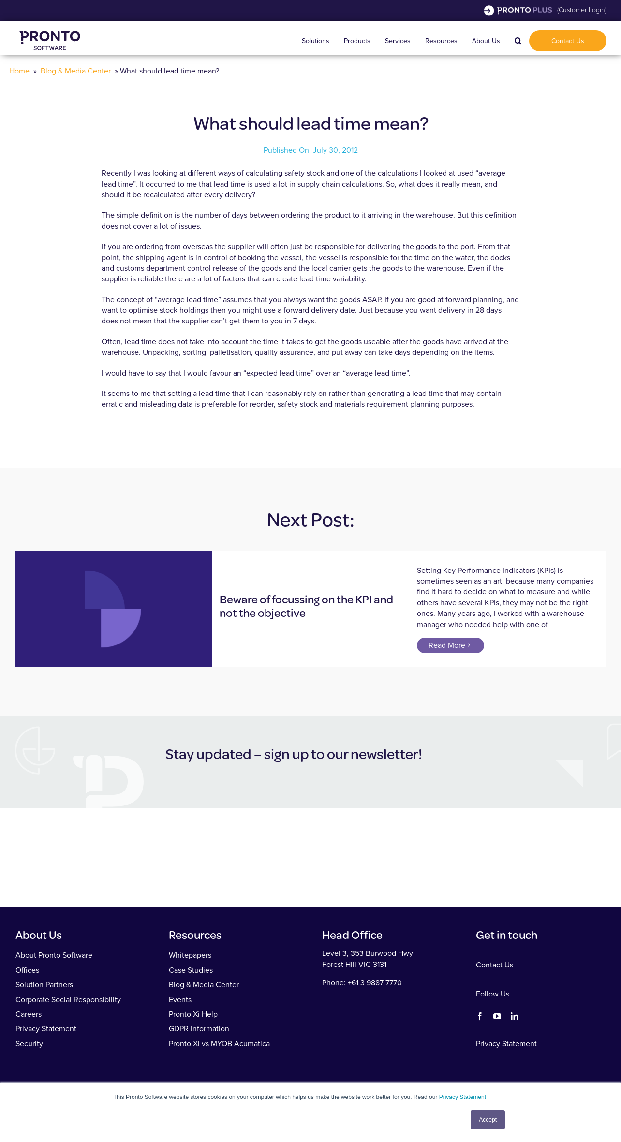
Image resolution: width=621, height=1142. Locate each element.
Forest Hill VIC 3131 (354, 964)
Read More (447, 645)
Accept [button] (488, 1119)
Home (19, 70)
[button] (518, 40)
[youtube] (497, 1016)
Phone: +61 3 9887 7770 (362, 982)
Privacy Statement (462, 1097)
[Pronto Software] (50, 29)
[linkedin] (514, 1016)
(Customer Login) (581, 10)
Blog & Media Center (76, 70)
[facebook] (480, 1016)
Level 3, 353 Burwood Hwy (367, 953)
